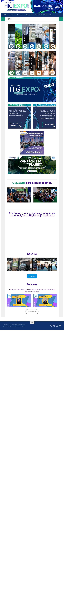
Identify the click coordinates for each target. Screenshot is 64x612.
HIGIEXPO (11, 14)
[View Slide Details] (32, 165)
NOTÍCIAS (19, 14)
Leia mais (32, 276)
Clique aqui (18, 182)
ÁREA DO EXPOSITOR (41, 14)
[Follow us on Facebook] (54, 326)
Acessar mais (32, 312)
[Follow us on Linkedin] (57, 326)
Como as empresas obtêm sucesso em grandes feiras (44, 269)
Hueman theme (22, 326)
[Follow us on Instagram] (51, 326)
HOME (4, 14)
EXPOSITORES (29, 14)
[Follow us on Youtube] (60, 326)
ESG (50, 14)
